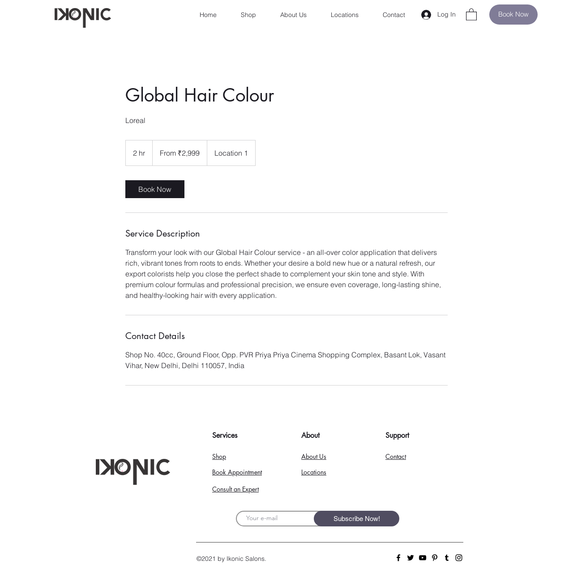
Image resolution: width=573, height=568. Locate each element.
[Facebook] (398, 557)
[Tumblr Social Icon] (446, 557)
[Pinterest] (434, 557)
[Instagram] (458, 557)
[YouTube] (422, 557)
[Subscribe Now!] (356, 518)
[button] (471, 14)
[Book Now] (513, 14)
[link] (154, 189)
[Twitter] (410, 557)
